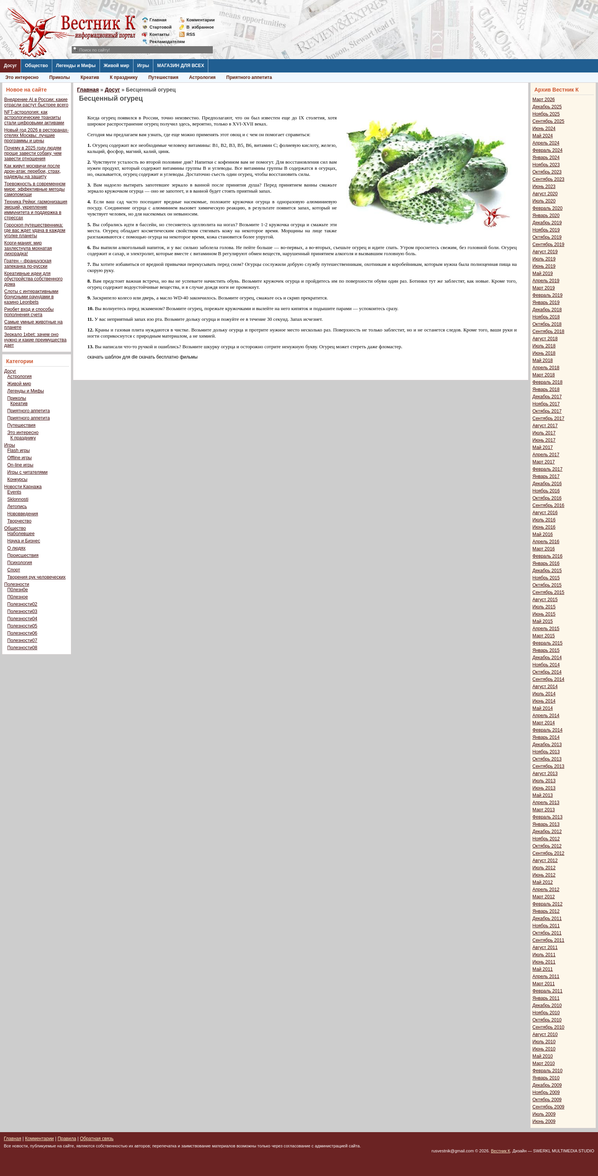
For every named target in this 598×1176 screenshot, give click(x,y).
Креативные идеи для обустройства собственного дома (33, 279)
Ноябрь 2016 (546, 491)
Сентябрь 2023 (548, 179)
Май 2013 (542, 795)
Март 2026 (543, 99)
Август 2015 (545, 599)
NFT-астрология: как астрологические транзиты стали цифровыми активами (34, 117)
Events (14, 492)
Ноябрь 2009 (546, 1092)
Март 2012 (543, 896)
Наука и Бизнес (23, 541)
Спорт (13, 570)
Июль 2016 (544, 520)
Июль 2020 (544, 201)
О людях (16, 548)
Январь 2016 (545, 563)
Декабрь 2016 (547, 483)
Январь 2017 (545, 476)
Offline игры (19, 457)
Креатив (89, 77)
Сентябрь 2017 (548, 418)
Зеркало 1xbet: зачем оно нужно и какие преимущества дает (35, 340)
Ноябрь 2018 (546, 317)
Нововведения (22, 513)
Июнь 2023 (544, 186)
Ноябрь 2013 (546, 752)
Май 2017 (542, 447)
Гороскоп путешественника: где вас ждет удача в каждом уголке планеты (34, 230)
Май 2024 (542, 135)
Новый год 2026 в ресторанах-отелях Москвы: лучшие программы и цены (36, 135)
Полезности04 (22, 618)
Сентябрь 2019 (548, 244)
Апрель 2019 (545, 280)
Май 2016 (542, 534)
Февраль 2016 (547, 556)
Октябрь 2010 (547, 1020)
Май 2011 (542, 969)
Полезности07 (22, 640)
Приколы (59, 77)
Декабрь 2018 (547, 309)
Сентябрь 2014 (548, 679)
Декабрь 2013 (547, 744)
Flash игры (18, 450)
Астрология (202, 77)
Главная (158, 20)
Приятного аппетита (249, 77)
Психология (19, 562)
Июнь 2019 (544, 266)
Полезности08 (22, 647)
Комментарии (200, 20)
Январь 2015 (545, 650)
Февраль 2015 (547, 643)
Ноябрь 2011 (546, 925)
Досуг (10, 65)
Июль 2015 (544, 607)
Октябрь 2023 (547, 172)
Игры (143, 65)
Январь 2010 (545, 1078)
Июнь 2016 (544, 527)
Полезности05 (22, 626)
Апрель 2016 (545, 541)
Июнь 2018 (544, 353)
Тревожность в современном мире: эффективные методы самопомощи (35, 189)
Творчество (19, 521)
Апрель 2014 (545, 715)
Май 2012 (542, 882)
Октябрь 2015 (547, 585)
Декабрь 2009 (547, 1085)
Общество (36, 65)
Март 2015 (543, 636)
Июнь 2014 (544, 701)
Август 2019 (545, 251)
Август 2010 (545, 1034)
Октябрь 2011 (547, 933)
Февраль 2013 (547, 817)
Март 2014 (543, 723)
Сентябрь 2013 (548, 766)
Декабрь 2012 (547, 831)
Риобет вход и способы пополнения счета (29, 312)
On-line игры (20, 465)
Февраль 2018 (547, 382)
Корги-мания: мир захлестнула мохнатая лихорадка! (28, 248)
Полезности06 (22, 633)
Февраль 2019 (547, 295)
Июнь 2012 (544, 875)
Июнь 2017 (544, 440)
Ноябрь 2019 (546, 230)
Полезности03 (22, 611)
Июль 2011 (544, 954)
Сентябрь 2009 (548, 1107)
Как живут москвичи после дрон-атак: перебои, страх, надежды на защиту (32, 171)
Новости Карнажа (23, 486)
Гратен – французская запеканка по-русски (27, 263)
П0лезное (17, 597)
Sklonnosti (17, 499)
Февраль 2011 (547, 991)
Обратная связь (96, 1138)
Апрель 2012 (545, 889)
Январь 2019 (545, 302)
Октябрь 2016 (547, 498)
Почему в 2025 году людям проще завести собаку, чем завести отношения (32, 153)
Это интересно (22, 77)
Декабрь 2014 (547, 657)
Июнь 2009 (544, 1121)
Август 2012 (545, 860)
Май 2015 (542, 621)
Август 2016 (545, 512)
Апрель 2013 (545, 802)
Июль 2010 (544, 1041)
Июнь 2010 (544, 1049)
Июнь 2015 (544, 614)
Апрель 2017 (545, 454)
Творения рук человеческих (36, 577)
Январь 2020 (545, 215)
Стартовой (161, 27)
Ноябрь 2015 (546, 578)
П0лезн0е (17, 589)
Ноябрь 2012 (546, 838)
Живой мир (116, 65)
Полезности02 (22, 604)
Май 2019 (542, 273)
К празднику (124, 77)
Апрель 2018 (545, 367)
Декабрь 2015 (547, 570)
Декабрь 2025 (547, 106)
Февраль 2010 (547, 1070)
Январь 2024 (545, 157)
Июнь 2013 (544, 788)
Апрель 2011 (545, 976)
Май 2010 (542, 1056)
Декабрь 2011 (547, 918)
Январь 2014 (545, 737)
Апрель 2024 (545, 143)
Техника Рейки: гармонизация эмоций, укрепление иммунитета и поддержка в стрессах (35, 209)
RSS (190, 34)
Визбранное (200, 27)
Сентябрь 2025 (548, 121)
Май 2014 (542, 708)
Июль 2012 (544, 867)
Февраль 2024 (547, 150)
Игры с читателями (27, 472)
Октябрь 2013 (547, 759)
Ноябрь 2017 (546, 404)
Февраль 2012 (547, 904)
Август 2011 (545, 947)
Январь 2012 (545, 911)
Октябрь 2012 (547, 846)
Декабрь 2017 (547, 396)
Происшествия (23, 555)
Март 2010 (543, 1063)
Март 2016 (543, 549)
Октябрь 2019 (547, 237)
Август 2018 (545, 338)
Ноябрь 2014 (546, 665)
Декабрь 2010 (547, 1005)
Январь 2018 (545, 389)
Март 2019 (543, 288)
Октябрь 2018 (547, 324)
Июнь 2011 (544, 962)
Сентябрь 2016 (548, 505)
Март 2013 (543, 809)
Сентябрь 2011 (548, 940)
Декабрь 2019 (547, 222)
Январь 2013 (545, 824)
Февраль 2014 (547, 730)
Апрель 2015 (545, 628)
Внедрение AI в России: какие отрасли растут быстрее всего (36, 102)
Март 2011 (543, 983)
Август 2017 (545, 425)
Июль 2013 (544, 780)
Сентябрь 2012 (548, 853)
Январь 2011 (545, 998)
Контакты (159, 34)
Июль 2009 (544, 1114)
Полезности (16, 584)
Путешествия (163, 77)
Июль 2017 (544, 433)
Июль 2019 (544, 259)
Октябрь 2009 (547, 1099)
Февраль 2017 (547, 469)
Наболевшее (21, 533)
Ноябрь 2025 (546, 114)
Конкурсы (17, 479)
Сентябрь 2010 (548, 1027)
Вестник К (500, 1151)
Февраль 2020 (547, 208)
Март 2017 (543, 462)
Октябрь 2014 (547, 672)
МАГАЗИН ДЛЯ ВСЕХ (180, 65)
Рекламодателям (164, 41)
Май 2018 (542, 360)
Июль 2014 (544, 694)
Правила (67, 1138)
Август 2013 (545, 773)
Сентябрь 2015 (548, 592)
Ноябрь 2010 (546, 1012)
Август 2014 (545, 686)
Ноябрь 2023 (546, 164)
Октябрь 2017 (547, 411)
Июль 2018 (544, 346)
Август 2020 (545, 193)
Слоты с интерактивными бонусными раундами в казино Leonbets (31, 297)
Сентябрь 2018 (548, 331)
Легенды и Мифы (76, 65)
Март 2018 (543, 375)
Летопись (17, 506)
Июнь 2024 (544, 128)
